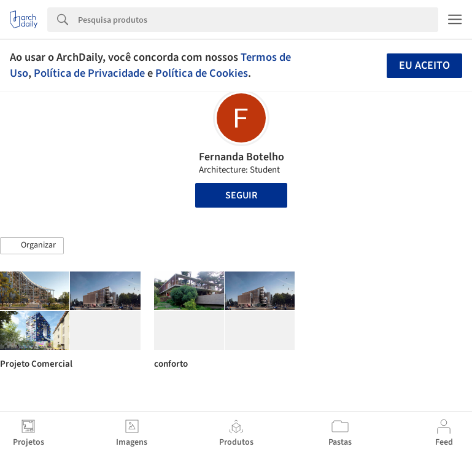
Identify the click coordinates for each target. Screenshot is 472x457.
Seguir (241, 195)
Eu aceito (424, 65)
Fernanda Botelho (241, 157)
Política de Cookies (201, 73)
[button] (32, 245)
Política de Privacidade (89, 73)
